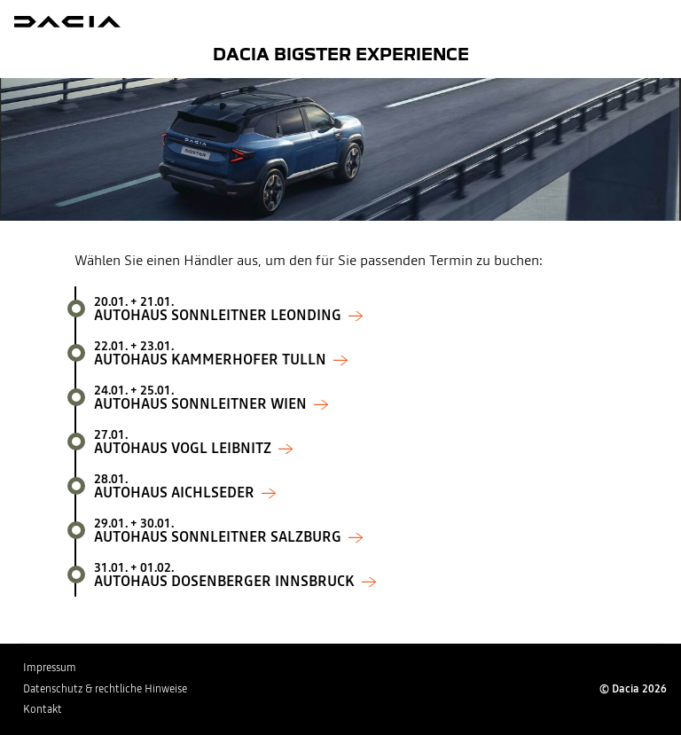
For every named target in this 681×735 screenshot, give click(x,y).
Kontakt (42, 709)
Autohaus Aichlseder (350, 486)
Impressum (49, 668)
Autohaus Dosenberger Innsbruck (350, 574)
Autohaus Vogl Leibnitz (350, 441)
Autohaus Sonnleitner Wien (350, 397)
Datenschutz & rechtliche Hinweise (105, 689)
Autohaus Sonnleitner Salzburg (350, 530)
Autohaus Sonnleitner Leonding (350, 308)
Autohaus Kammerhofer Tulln (350, 353)
